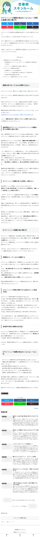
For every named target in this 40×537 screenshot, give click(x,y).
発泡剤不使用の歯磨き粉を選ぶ (12, 75)
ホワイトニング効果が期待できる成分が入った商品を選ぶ (19, 72)
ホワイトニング (4, 393)
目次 (18, 57)
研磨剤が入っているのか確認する (13, 70)
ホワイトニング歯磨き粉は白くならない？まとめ (15, 77)
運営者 (15, 532)
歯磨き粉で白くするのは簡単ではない (13, 60)
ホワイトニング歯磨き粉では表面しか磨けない (16, 66)
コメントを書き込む (20, 518)
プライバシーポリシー (21, 532)
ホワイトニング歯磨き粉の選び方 (12, 68)
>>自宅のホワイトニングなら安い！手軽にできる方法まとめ (17, 115)
